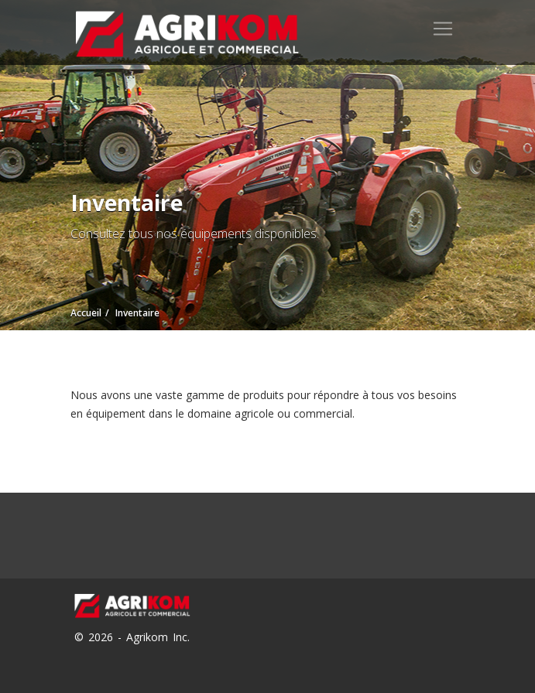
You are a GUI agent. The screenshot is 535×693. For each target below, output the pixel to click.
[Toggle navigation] (443, 28)
